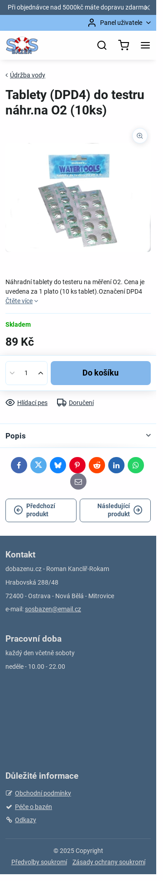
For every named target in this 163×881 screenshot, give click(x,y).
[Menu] (145, 45)
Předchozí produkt (34, 510)
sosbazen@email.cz (53, 609)
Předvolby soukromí (39, 862)
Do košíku (100, 372)
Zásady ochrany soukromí (108, 862)
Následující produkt (120, 510)
